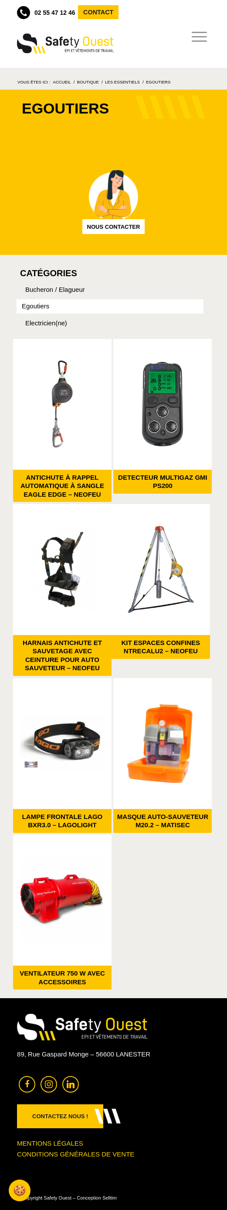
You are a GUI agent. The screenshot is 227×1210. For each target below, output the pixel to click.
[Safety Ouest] (65, 43)
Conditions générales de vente (75, 1154)
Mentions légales (50, 1143)
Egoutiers (35, 306)
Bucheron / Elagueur (55, 289)
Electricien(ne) (46, 323)
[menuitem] (196, 37)
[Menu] (196, 37)
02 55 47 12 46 (46, 12)
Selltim (109, 1197)
